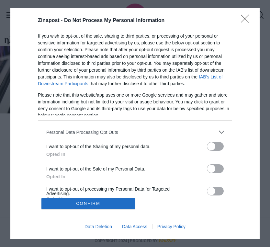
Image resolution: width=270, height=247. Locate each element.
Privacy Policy (171, 226)
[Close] (247, 21)
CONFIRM (88, 203)
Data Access (134, 226)
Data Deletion (98, 226)
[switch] (215, 146)
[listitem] (135, 132)
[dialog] (135, 123)
